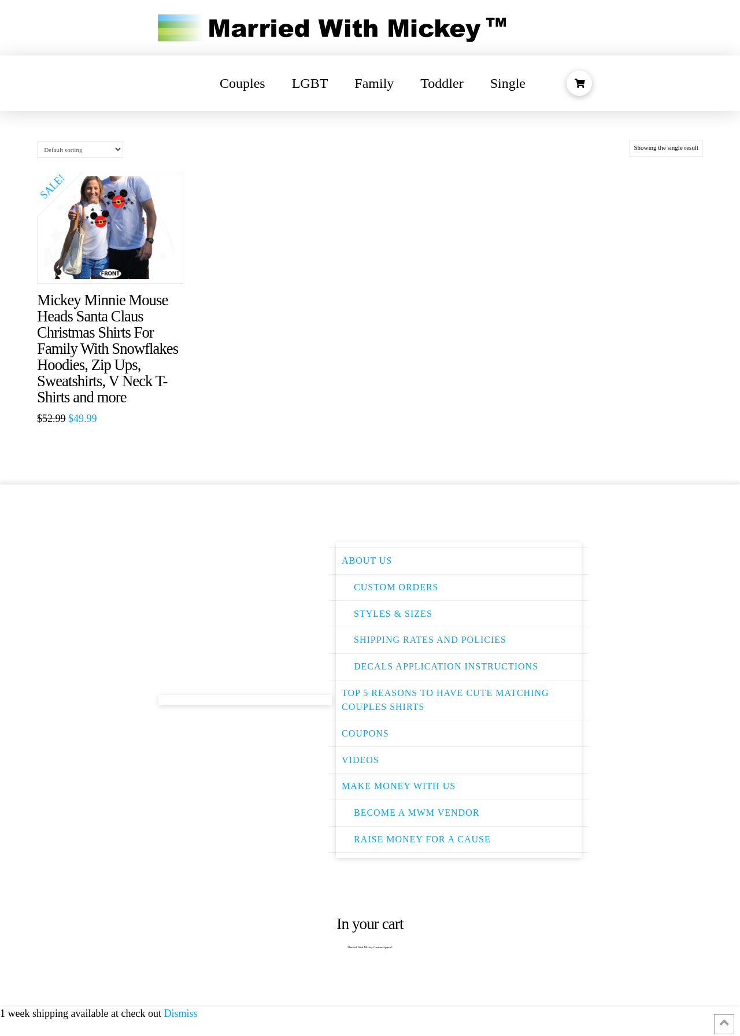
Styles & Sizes (393, 614)
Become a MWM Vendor (416, 812)
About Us (367, 560)
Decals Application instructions (446, 666)
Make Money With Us (399, 786)
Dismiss (180, 1013)
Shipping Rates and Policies (430, 640)
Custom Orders (396, 587)
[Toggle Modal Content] (579, 83)
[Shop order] (80, 149)
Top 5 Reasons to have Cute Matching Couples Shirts (445, 700)
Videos (360, 760)
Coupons (365, 733)
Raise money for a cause (422, 839)
